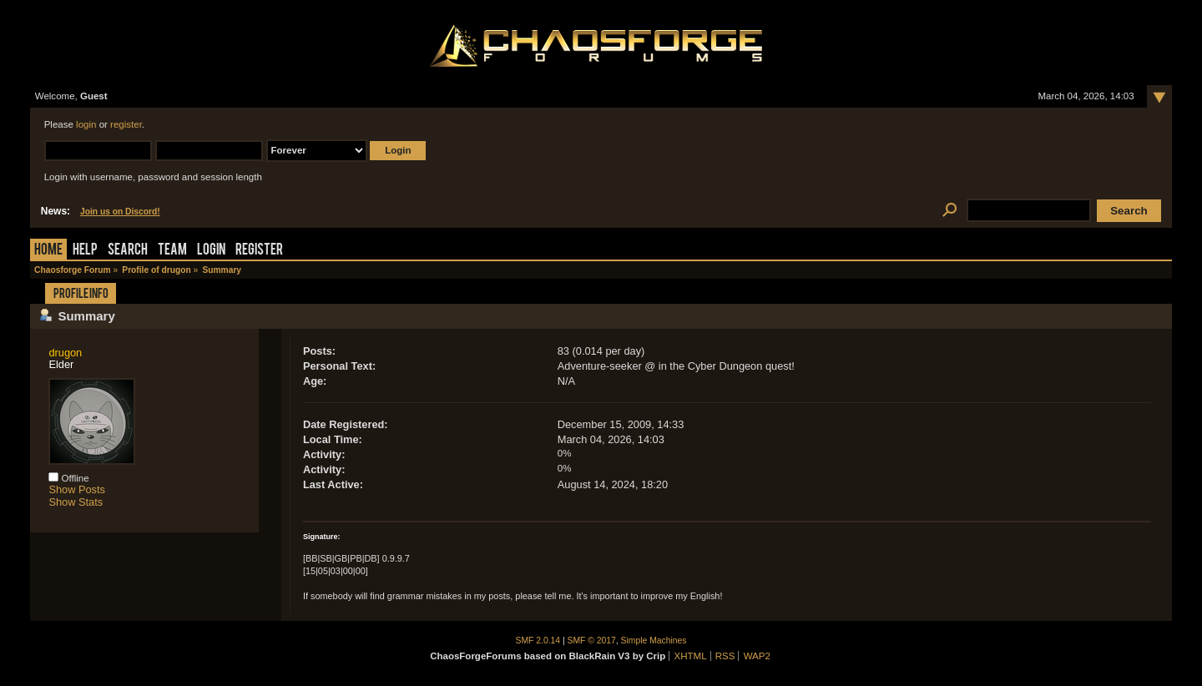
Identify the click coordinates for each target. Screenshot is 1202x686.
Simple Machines (654, 640)
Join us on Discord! (120, 211)
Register (259, 251)
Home (48, 251)
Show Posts (76, 489)
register (126, 124)
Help (85, 251)
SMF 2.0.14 (538, 640)
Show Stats (75, 502)
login (86, 124)
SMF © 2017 (592, 640)
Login (211, 251)
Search (128, 251)
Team (172, 251)
